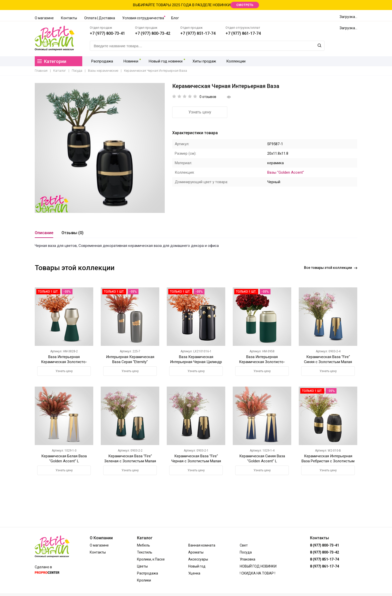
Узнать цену (199, 112)
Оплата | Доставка (99, 18)
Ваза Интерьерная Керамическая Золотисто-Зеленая (262, 362)
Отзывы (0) (73, 232)
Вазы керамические (103, 70)
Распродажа (101, 61)
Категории (51, 61)
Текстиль (144, 552)
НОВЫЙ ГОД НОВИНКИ (258, 566)
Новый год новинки (163, 61)
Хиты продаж (201, 61)
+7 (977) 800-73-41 (107, 33)
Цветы (142, 566)
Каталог (59, 70)
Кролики (144, 580)
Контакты (69, 18)
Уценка (194, 573)
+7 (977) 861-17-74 (243, 33)
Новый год (197, 566)
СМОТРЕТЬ (244, 5)
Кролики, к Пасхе (151, 559)
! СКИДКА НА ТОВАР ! (257, 573)
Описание (44, 232)
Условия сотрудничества (143, 18)
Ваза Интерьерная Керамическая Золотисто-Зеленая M (64, 362)
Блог (175, 18)
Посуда (77, 70)
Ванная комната (201, 545)
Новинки (128, 61)
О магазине (44, 18)
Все (330, 268)
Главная (41, 70)
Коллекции (232, 61)
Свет (244, 545)
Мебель (143, 545)
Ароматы (196, 552)
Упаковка (247, 559)
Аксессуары (198, 559)
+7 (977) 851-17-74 (198, 33)
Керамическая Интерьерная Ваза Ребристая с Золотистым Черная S (328, 461)
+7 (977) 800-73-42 (152, 33)
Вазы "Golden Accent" (285, 172)
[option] (100, 148)
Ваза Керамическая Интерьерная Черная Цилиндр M (196, 362)
